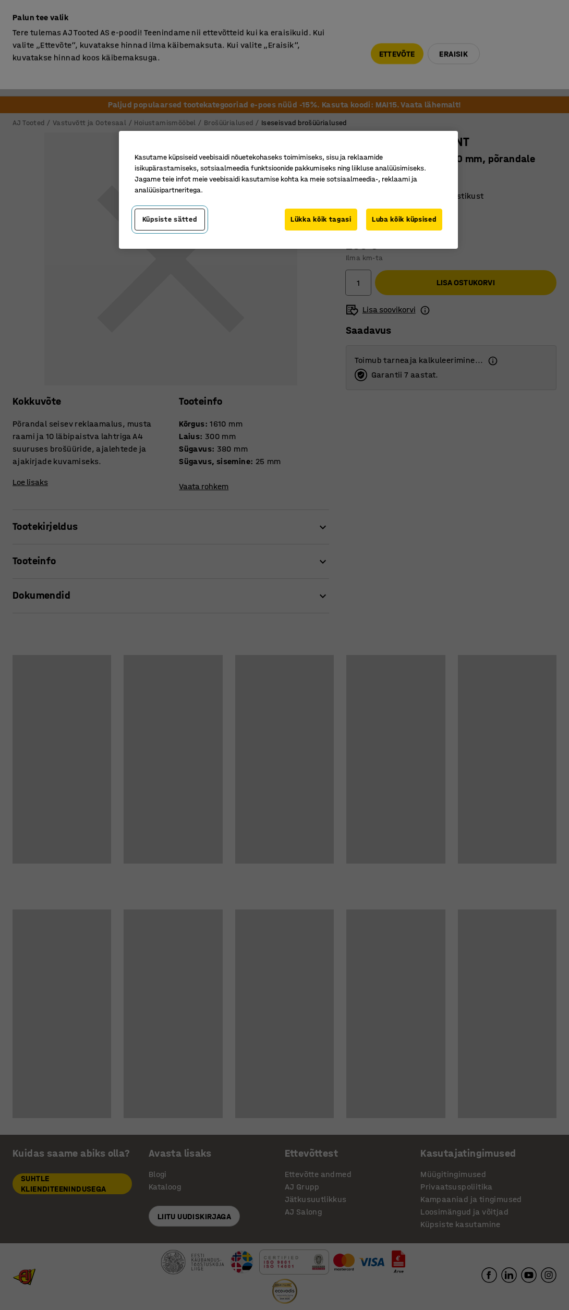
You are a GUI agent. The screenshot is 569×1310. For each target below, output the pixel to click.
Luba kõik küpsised (404, 219)
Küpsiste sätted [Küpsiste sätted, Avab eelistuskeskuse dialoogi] (169, 219)
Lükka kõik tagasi (321, 219)
